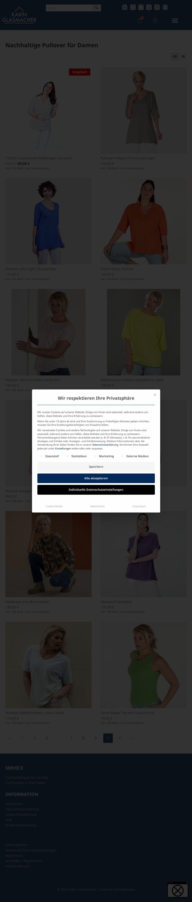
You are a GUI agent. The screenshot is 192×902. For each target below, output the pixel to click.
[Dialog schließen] (154, 355)
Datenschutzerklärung (105, 405)
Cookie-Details (54, 467)
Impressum (139, 467)
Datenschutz (97, 467)
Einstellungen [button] (63, 409)
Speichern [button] (96, 428)
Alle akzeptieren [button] (96, 439)
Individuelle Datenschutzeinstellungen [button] (96, 451)
